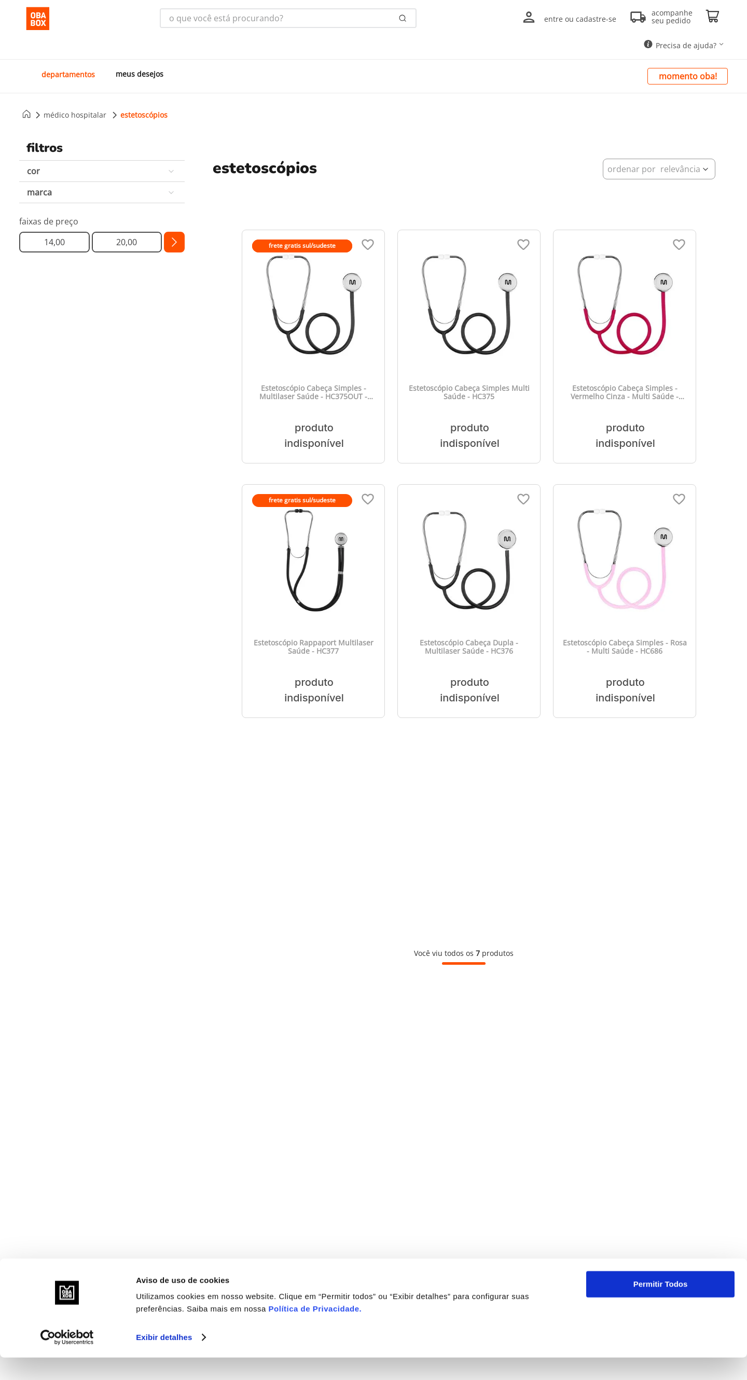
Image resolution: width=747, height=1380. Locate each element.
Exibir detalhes (164, 1359)
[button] (102, 171)
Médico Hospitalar (75, 115)
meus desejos (139, 74)
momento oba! (688, 76)
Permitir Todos (660, 1306)
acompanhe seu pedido (672, 17)
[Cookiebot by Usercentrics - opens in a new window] (67, 1360)
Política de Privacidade (314, 1331)
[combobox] (288, 18)
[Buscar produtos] (402, 18)
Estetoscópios (144, 115)
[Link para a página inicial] (26, 115)
